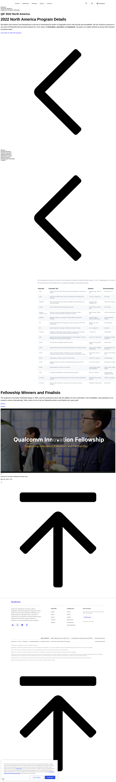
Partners (53, 617)
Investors (69, 617)
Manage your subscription (88, 621)
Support (52, 614)
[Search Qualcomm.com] (86, 3)
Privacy (19, 641)
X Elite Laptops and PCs (99, 638)
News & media (70, 619)
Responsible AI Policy (45, 641)
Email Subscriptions (71, 625)
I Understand (50, 777)
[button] (60, 641)
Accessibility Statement (34, 641)
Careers (68, 614)
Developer (53, 622)
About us (69, 611)
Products (53, 611)
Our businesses (70, 622)
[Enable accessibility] (3, 779)
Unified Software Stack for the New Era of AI (60, 638)
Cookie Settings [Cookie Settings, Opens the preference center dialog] (37, 777)
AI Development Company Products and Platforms (82, 638)
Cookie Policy (25, 641)
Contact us (53, 619)
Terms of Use (14, 641)
